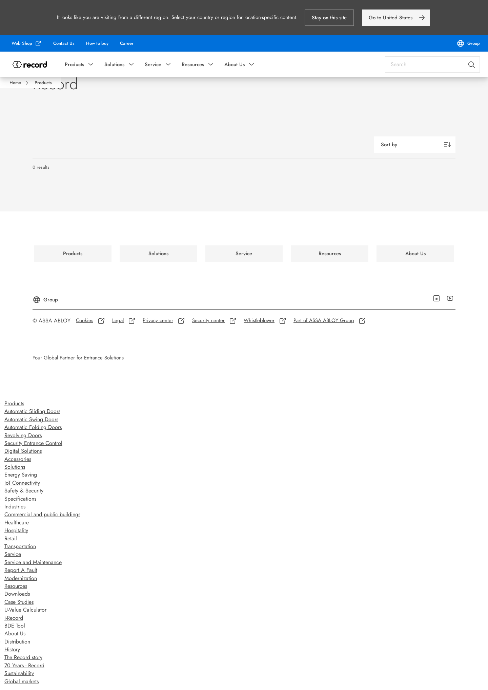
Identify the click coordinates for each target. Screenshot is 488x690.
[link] (396, 18)
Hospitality (16, 530)
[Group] (468, 43)
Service (153, 64)
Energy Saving (20, 475)
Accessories (17, 459)
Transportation (20, 546)
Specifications (20, 499)
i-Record (13, 618)
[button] (329, 18)
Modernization (20, 578)
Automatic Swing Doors (31, 419)
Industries (14, 506)
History (12, 649)
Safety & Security (23, 491)
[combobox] (432, 64)
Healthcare (16, 522)
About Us (234, 64)
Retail (10, 538)
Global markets (21, 681)
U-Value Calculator (25, 610)
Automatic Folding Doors (33, 427)
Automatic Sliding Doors (32, 411)
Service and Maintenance (33, 562)
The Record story (23, 657)
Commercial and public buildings (42, 514)
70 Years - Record (24, 665)
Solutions (114, 64)
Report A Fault (20, 570)
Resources (193, 64)
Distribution (17, 642)
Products (74, 64)
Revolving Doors (23, 435)
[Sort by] (414, 144)
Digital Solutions (23, 451)
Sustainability (19, 673)
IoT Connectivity (22, 483)
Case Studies (19, 602)
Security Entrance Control (33, 443)
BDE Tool (14, 626)
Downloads (17, 594)
